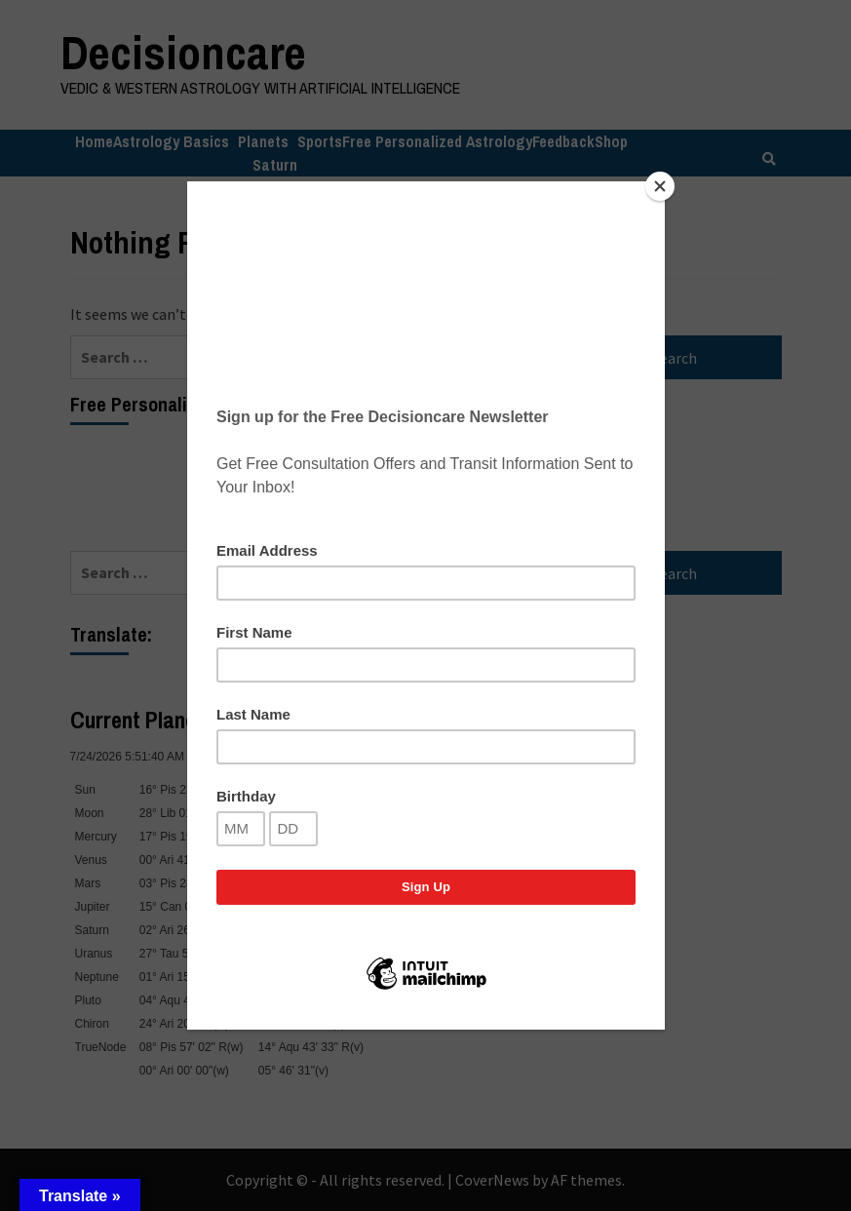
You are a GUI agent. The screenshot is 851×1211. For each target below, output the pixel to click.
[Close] (660, 186)
